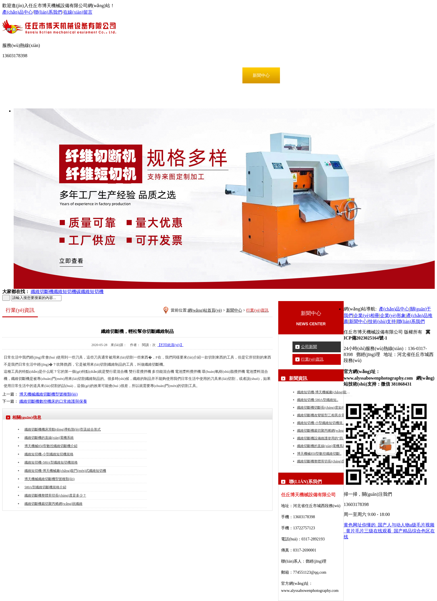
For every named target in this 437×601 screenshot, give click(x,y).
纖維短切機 (64, 291)
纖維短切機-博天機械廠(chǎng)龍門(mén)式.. (330, 392)
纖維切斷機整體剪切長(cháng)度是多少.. (327, 461)
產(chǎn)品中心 (17, 12)
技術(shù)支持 (299, 75)
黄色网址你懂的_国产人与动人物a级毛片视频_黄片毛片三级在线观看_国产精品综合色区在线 (389, 530)
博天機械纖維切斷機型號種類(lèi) (48, 394)
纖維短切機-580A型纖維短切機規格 (51, 462)
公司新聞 (309, 347)
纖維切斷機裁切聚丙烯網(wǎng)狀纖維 (326, 431)
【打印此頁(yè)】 (170, 345)
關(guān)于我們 (108, 75)
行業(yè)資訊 (312, 359)
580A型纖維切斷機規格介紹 (45, 487)
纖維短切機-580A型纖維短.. (317, 400)
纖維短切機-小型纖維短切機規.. (320, 423)
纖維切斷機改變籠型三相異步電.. (322, 415)
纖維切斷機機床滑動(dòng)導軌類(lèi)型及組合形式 (62, 429)
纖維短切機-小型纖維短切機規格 (48, 454)
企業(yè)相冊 (147, 75)
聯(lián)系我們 (48, 12)
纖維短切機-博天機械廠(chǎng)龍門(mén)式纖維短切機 (65, 471)
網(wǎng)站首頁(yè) (32, 75)
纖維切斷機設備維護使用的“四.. (321, 438)
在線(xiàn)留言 (77, 12)
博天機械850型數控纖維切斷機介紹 (50, 446)
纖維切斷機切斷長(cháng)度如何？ (323, 407)
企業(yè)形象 (185, 75)
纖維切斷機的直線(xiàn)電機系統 (321, 446)
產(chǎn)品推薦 (223, 75)
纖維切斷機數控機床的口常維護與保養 (53, 401)
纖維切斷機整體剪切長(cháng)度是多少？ (55, 495)
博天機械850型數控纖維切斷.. (319, 454)
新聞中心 (261, 75)
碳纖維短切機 (90, 291)
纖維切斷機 (42, 291)
